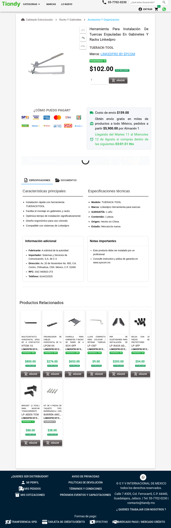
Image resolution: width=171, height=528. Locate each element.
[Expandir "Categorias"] (32, 4)
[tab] (37, 180)
